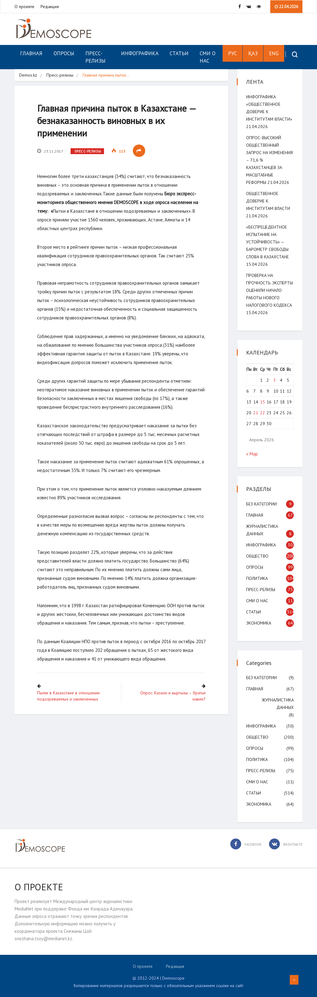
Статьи (179, 53)
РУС (232, 53)
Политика (257, 578)
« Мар (252, 454)
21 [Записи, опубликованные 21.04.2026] (256, 413)
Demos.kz (28, 75)
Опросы (64, 53)
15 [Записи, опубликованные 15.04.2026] (262, 402)
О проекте (24, 6)
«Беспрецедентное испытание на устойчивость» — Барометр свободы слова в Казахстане (268, 242)
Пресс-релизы (95, 57)
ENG (273, 53)
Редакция (50, 6)
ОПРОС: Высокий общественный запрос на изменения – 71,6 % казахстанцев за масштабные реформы (267, 160)
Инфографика (139, 53)
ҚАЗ (252, 53)
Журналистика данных (277, 703)
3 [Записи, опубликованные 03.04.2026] (274, 380)
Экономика (259, 623)
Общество (258, 556)
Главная (31, 53)
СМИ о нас (207, 57)
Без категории (262, 504)
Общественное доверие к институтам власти (269, 201)
